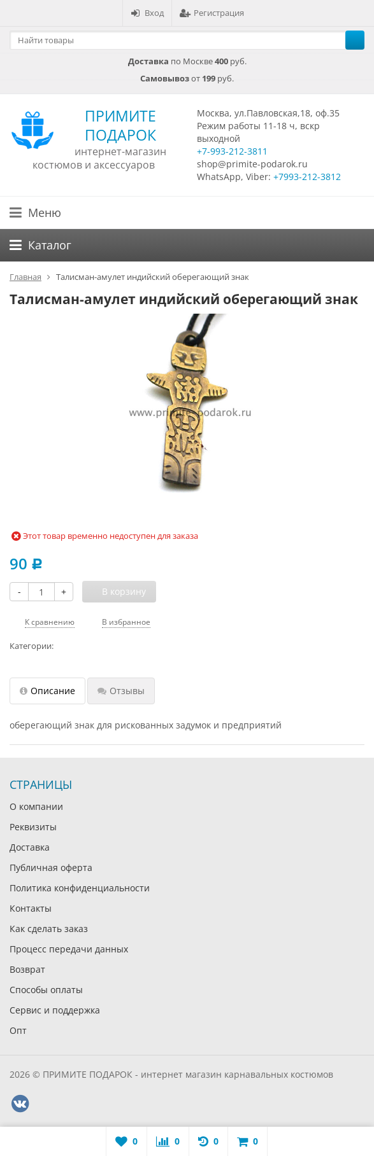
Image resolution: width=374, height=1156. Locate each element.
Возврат (27, 969)
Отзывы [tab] (121, 691)
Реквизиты (33, 827)
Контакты (31, 908)
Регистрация (212, 12)
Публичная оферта (51, 867)
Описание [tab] (47, 691)
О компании (36, 806)
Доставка (30, 847)
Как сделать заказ (49, 929)
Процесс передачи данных (69, 949)
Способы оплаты (46, 990)
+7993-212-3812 (307, 177)
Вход (147, 12)
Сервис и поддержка (55, 1010)
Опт (18, 1030)
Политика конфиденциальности (80, 888)
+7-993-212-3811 (232, 151)
